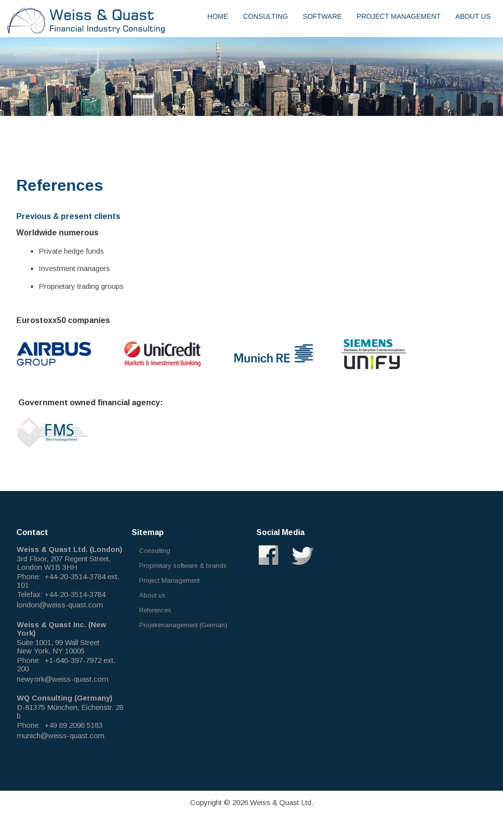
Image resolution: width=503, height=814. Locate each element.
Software (322, 16)
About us (473, 16)
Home (217, 16)
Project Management (398, 16)
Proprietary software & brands (183, 565)
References (155, 610)
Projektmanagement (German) (183, 625)
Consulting (265, 16)
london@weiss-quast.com (60, 604)
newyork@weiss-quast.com (62, 679)
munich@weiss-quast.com (60, 735)
